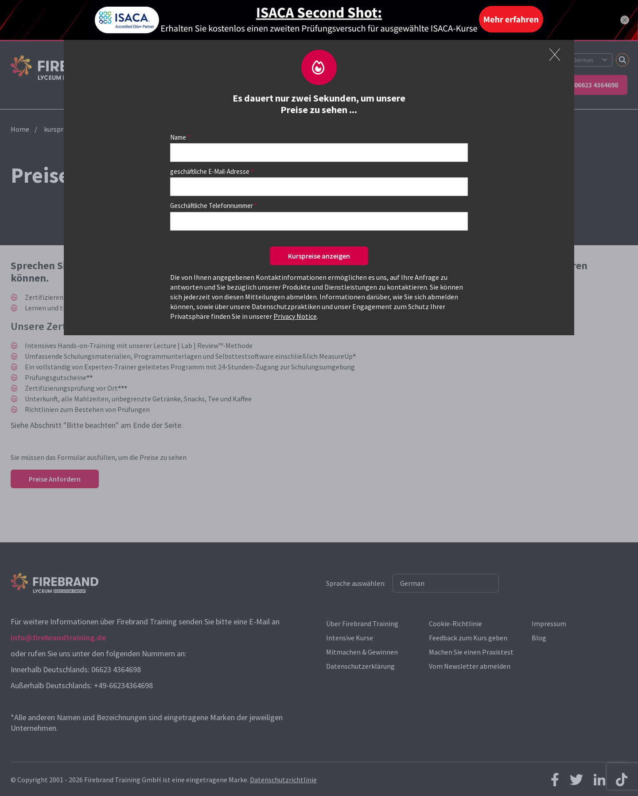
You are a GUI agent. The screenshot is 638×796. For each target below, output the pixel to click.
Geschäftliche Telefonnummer (211, 205)
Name (178, 137)
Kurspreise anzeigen (319, 255)
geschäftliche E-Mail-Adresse (209, 171)
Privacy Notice (295, 316)
